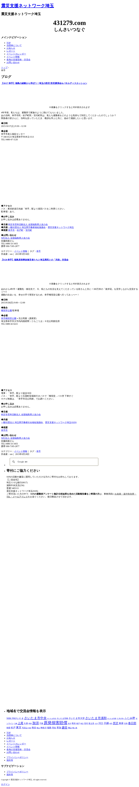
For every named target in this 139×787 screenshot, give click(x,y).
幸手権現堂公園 (8, 318)
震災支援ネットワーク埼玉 (27, 5)
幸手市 (11, 230)
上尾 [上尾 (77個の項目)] (20, 723)
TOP (9, 43)
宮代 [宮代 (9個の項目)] (86, 723)
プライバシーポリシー (17, 757)
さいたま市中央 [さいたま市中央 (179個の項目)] (35, 718)
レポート (11, 51)
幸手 (38, 251)
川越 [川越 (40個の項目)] (106, 723)
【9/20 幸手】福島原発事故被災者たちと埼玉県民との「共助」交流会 (34, 260)
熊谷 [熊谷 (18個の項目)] (34, 727)
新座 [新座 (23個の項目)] (121, 723)
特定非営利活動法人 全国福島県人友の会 (28, 224)
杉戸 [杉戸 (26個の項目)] (13, 727)
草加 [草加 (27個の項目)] (59, 727)
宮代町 (29, 230)
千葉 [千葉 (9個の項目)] (41, 723)
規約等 (10, 760)
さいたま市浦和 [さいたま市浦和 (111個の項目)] (96, 718)
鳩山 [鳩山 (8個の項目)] (70, 728)
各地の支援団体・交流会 (18, 59)
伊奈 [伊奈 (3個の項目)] (30, 723)
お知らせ (11, 48)
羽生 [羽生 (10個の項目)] (54, 728)
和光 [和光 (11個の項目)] (74, 723)
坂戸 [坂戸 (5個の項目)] (78, 723)
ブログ (6, 77)
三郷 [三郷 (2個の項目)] (15, 723)
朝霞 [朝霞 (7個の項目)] (8, 728)
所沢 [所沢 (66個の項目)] (115, 723)
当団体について (14, 45)
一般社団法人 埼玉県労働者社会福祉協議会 (22, 422)
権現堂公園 (6, 310)
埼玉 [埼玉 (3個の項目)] (82, 723)
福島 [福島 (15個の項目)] (49, 727)
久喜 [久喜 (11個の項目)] (26, 723)
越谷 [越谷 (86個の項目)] (64, 727)
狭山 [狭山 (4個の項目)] (38, 728)
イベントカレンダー (16, 54)
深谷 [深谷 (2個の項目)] (29, 728)
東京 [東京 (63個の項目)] (18, 727)
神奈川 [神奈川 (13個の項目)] (43, 727)
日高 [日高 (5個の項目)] (126, 723)
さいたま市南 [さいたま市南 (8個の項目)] (62, 718)
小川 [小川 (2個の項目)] (96, 723)
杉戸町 (20, 230)
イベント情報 (13, 57)
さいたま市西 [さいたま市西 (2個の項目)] (111, 718)
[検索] (54, 461)
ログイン (5, 784)
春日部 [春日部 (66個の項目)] (132, 723)
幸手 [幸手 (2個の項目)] (110, 723)
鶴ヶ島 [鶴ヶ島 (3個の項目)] (74, 728)
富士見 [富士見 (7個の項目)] (91, 723)
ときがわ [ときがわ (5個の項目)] (120, 718)
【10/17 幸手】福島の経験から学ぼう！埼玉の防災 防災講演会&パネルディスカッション (44, 83)
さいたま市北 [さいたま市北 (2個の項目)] (51, 718)
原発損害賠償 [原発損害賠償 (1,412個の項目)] (55, 723)
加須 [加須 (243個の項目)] (35, 723)
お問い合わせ (13, 62)
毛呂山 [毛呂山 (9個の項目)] (25, 728)
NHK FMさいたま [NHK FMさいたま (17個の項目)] (15, 718)
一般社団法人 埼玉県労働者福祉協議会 (27, 227)
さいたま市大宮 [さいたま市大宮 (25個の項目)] (77, 718)
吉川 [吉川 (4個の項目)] (69, 723)
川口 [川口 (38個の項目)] (100, 723)
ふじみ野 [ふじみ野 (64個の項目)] (129, 718)
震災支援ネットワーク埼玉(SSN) (61, 422)
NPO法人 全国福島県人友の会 (15, 238)
